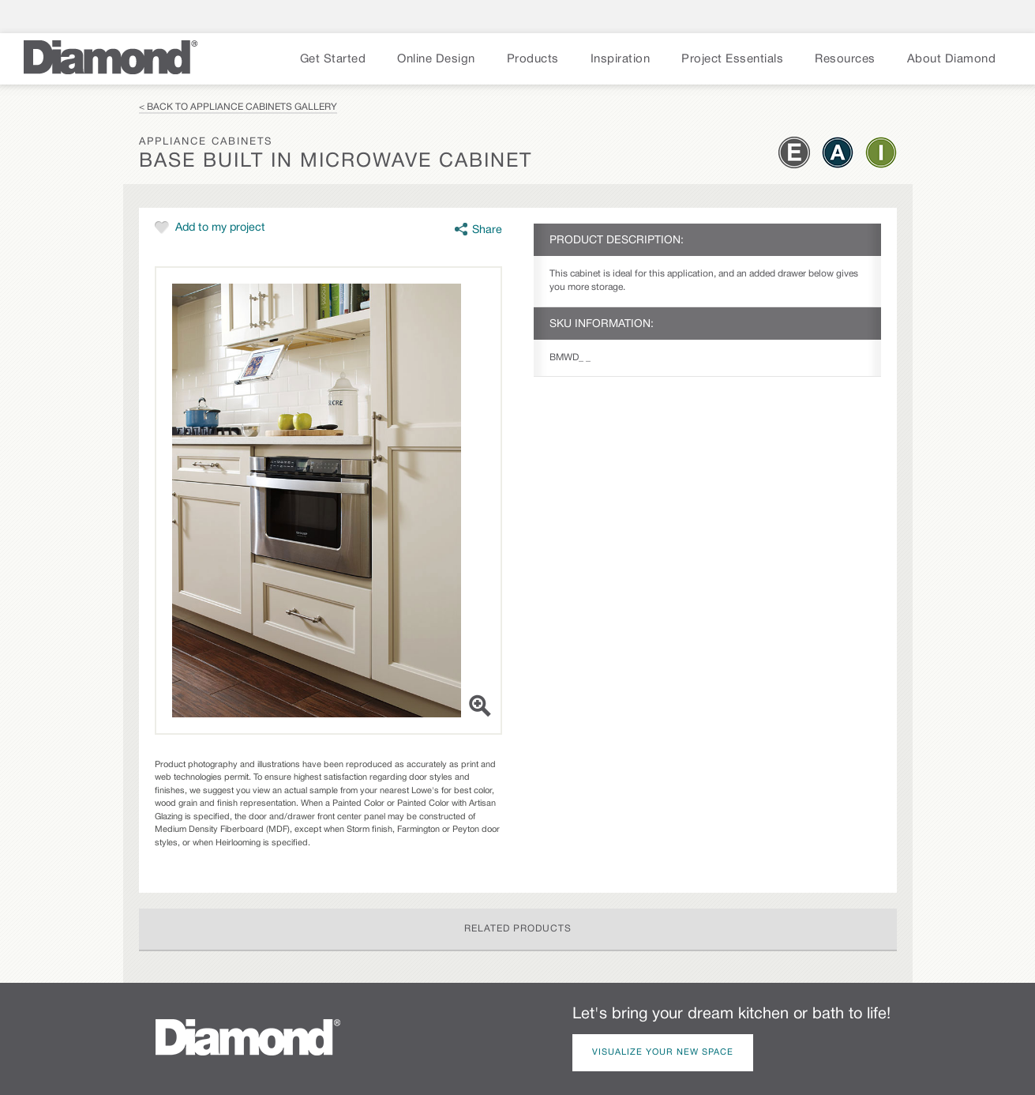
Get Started (333, 59)
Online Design (436, 59)
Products (533, 59)
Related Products (518, 928)
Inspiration (621, 59)
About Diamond (951, 59)
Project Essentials (732, 59)
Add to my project (220, 228)
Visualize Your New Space (662, 1052)
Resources (845, 59)
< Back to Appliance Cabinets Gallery (238, 107)
